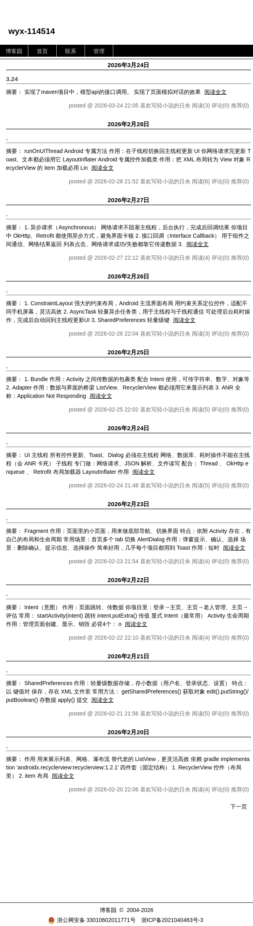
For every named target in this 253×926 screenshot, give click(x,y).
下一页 (238, 806)
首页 (42, 51)
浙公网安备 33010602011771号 (92, 920)
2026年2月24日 (129, 428)
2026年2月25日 (129, 352)
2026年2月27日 (129, 200)
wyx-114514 (31, 31)
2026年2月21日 (129, 656)
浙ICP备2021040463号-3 (172, 920)
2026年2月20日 (129, 732)
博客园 (14, 51)
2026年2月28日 (129, 124)
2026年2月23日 (129, 504)
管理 (99, 51)
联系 (70, 51)
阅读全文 (215, 92)
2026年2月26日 (129, 276)
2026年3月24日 (129, 65)
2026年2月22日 (129, 579)
